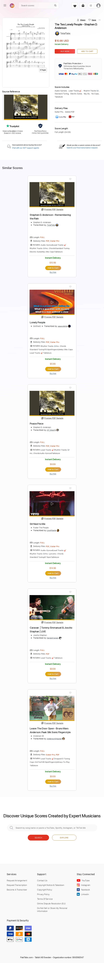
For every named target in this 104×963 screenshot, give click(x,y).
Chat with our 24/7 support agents (25, 148)
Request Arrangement (17, 880)
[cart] (83, 5)
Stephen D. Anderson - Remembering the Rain (50, 216)
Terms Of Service (45, 898)
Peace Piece (36, 423)
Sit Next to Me (37, 524)
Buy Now (65, 51)
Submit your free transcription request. (82, 148)
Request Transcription (17, 885)
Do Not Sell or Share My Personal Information (52, 909)
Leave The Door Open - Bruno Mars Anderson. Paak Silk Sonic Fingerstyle (50, 730)
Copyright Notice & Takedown (50, 885)
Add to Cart (87, 51)
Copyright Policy (44, 889)
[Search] (55, 5)
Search (38, 837)
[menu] (5, 5)
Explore (64, 837)
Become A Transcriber (17, 889)
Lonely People (37, 322)
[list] (91, 5)
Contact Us (42, 880)
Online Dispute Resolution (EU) (51, 903)
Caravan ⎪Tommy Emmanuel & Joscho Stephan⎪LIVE (51, 629)
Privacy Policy (43, 894)
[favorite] (75, 5)
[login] (98, 5)
